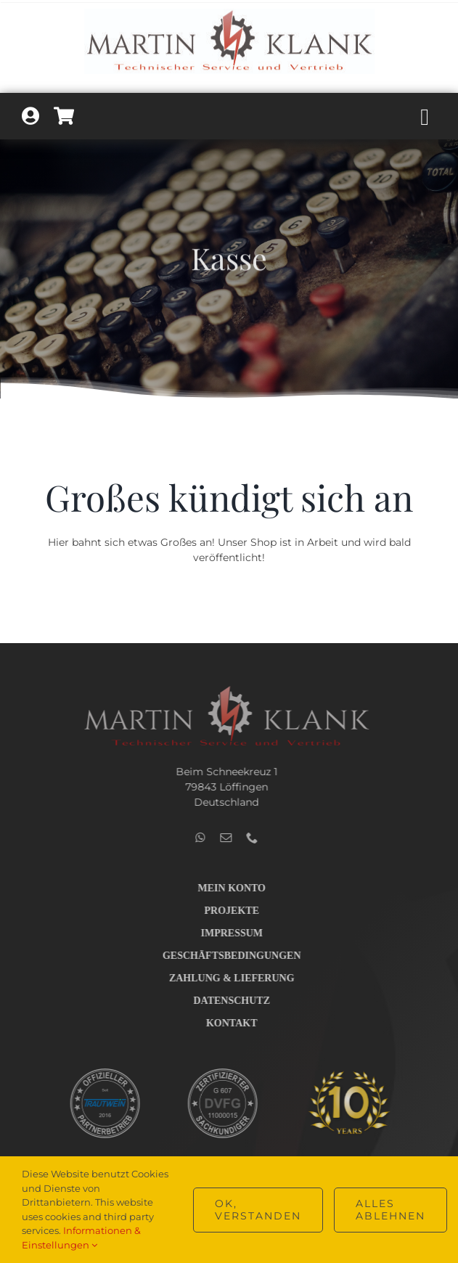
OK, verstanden (258, 1209)
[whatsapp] (196, 837)
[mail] (221, 837)
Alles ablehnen (390, 1209)
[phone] (247, 837)
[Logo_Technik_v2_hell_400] (222, 689)
